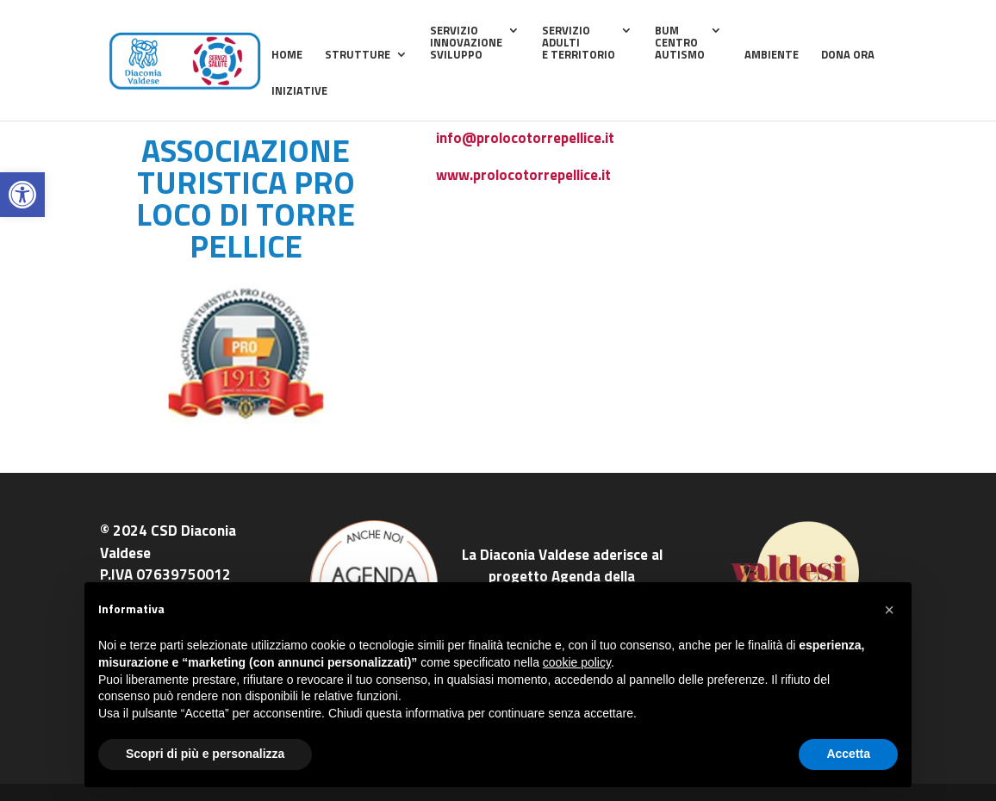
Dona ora (848, 55)
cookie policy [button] (577, 662)
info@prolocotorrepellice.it (525, 138)
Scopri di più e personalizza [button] (205, 754)
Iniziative (299, 91)
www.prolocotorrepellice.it (523, 175)
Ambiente (771, 55)
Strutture (357, 55)
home (286, 55)
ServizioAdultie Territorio (578, 43)
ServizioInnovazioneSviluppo (466, 43)
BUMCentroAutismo (680, 43)
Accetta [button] (848, 754)
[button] (22, 194)
